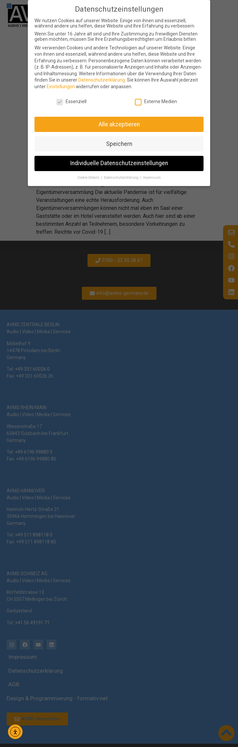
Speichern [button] (119, 144)
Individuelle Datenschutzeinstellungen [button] (119, 163)
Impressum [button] (152, 177)
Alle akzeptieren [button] (119, 124)
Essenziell (71, 101)
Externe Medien (156, 101)
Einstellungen (61, 86)
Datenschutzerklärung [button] (122, 177)
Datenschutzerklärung (101, 80)
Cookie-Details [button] (88, 177)
